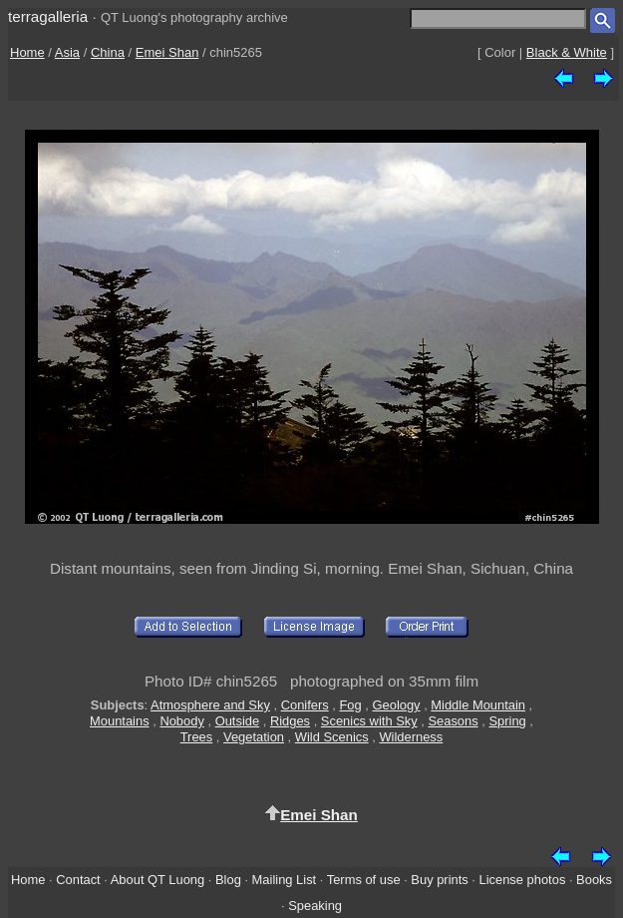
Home (27, 52)
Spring (506, 720)
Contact (78, 879)
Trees (196, 736)
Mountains (120, 720)
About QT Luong (157, 879)
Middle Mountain (478, 704)
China (108, 52)
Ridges (290, 720)
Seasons (452, 720)
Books (594, 879)
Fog (350, 704)
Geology (396, 704)
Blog (228, 879)
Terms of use (364, 879)
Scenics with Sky (369, 720)
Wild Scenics (332, 736)
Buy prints (439, 879)
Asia (67, 52)
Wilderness (411, 736)
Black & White (566, 52)
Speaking (315, 905)
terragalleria (48, 16)
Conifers (305, 704)
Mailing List (284, 879)
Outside (237, 720)
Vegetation (253, 736)
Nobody (181, 720)
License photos (522, 879)
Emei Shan (167, 52)
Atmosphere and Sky (210, 704)
